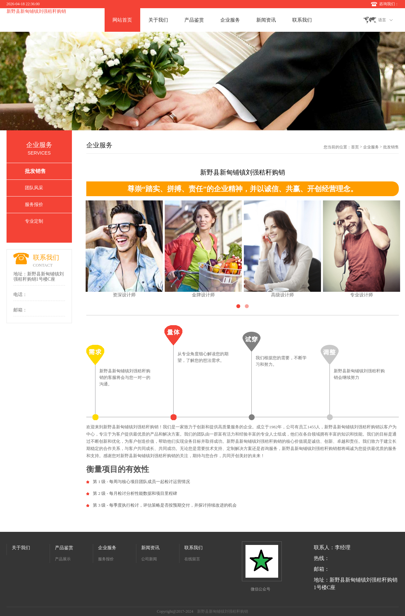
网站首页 (122, 20)
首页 (355, 147)
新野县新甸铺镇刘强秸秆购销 (36, 11)
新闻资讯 (266, 20)
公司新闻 (149, 559)
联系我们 (302, 20)
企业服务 (230, 20)
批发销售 (35, 171)
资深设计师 (124, 294)
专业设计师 (361, 294)
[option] (202, 81)
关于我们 (158, 20)
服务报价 (34, 204)
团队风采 (34, 187)
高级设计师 (282, 294)
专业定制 (34, 221)
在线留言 (192, 559)
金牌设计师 (203, 294)
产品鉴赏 (194, 20)
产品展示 (63, 559)
